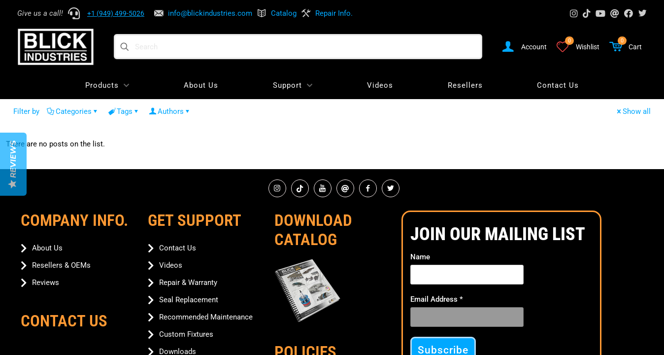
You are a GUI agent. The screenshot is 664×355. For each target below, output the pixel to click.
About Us (47, 248)
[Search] (298, 46)
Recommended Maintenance (206, 317)
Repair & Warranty (188, 282)
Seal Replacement (188, 299)
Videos (170, 265)
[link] (307, 290)
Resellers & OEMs (61, 265)
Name (420, 256)
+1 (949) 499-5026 (115, 13)
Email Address (436, 299)
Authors (170, 111)
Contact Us (177, 248)
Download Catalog (313, 230)
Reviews (45, 282)
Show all (633, 111)
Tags (124, 111)
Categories (73, 111)
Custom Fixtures (186, 334)
